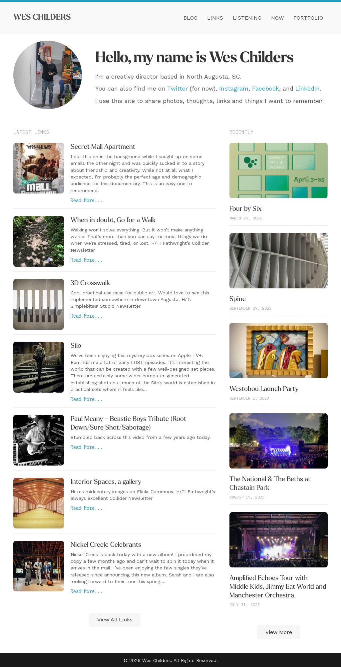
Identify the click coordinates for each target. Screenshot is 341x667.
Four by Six (245, 209)
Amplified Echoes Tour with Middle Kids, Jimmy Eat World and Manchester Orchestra (277, 587)
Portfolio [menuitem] (308, 18)
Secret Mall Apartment (103, 147)
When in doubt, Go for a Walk (113, 220)
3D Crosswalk (90, 283)
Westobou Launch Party (263, 389)
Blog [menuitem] (190, 18)
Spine (237, 299)
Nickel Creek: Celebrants (106, 545)
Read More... (87, 200)
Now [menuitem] (277, 18)
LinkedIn (307, 88)
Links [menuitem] (215, 18)
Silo (76, 346)
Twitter (177, 88)
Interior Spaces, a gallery (106, 482)
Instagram (233, 88)
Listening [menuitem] (247, 18)
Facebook (265, 88)
